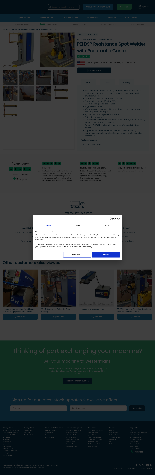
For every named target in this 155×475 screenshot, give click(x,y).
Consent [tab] (48, 225)
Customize (77, 254)
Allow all (106, 254)
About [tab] (107, 225)
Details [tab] (77, 225)
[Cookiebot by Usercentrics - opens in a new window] (111, 218)
